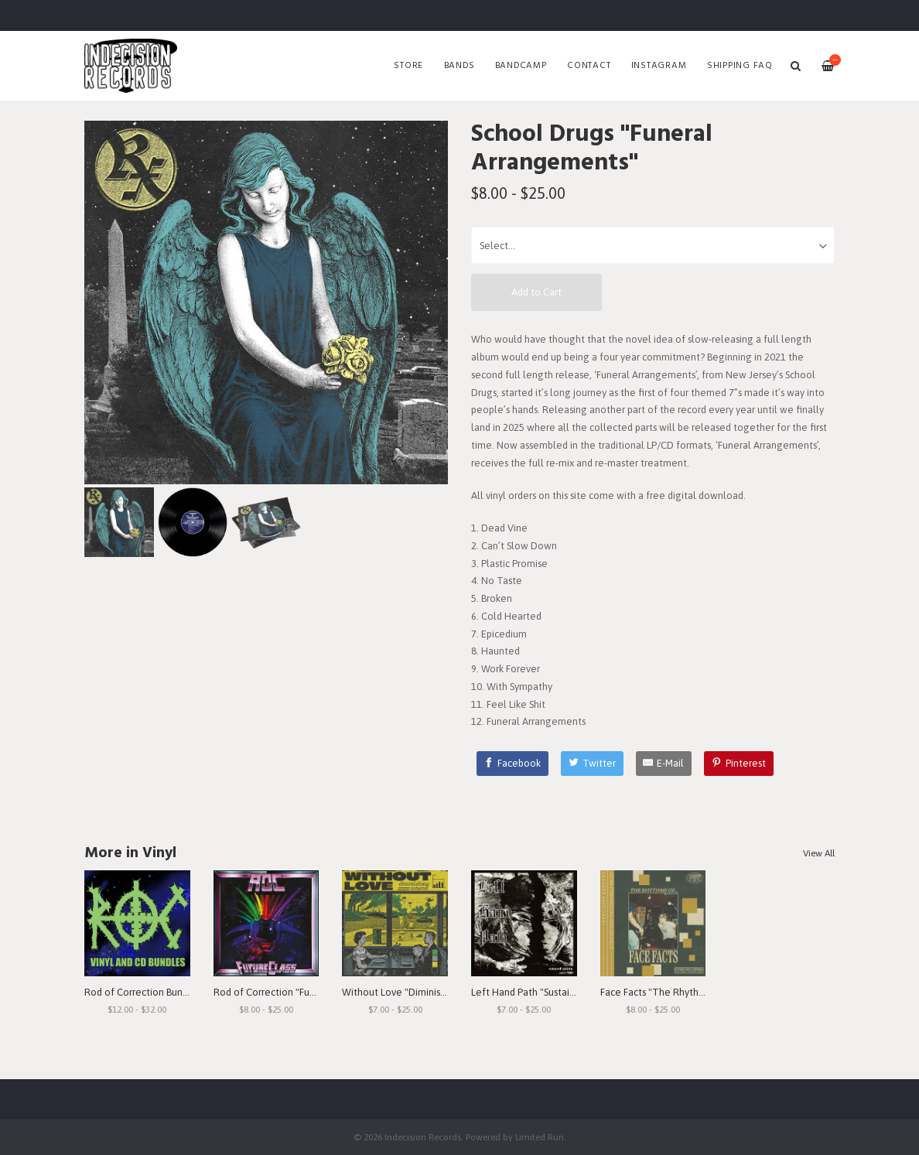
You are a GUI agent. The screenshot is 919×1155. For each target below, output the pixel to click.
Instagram (659, 66)
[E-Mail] (664, 763)
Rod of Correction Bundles (142, 992)
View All (819, 853)
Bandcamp (521, 66)
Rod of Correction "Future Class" (285, 992)
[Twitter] (592, 763)
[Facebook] (513, 763)
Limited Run (539, 1137)
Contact (588, 66)
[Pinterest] (739, 763)
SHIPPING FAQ (740, 66)
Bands (459, 66)
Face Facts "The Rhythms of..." (667, 992)
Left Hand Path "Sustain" (525, 992)
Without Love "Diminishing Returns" (421, 992)
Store (408, 66)
